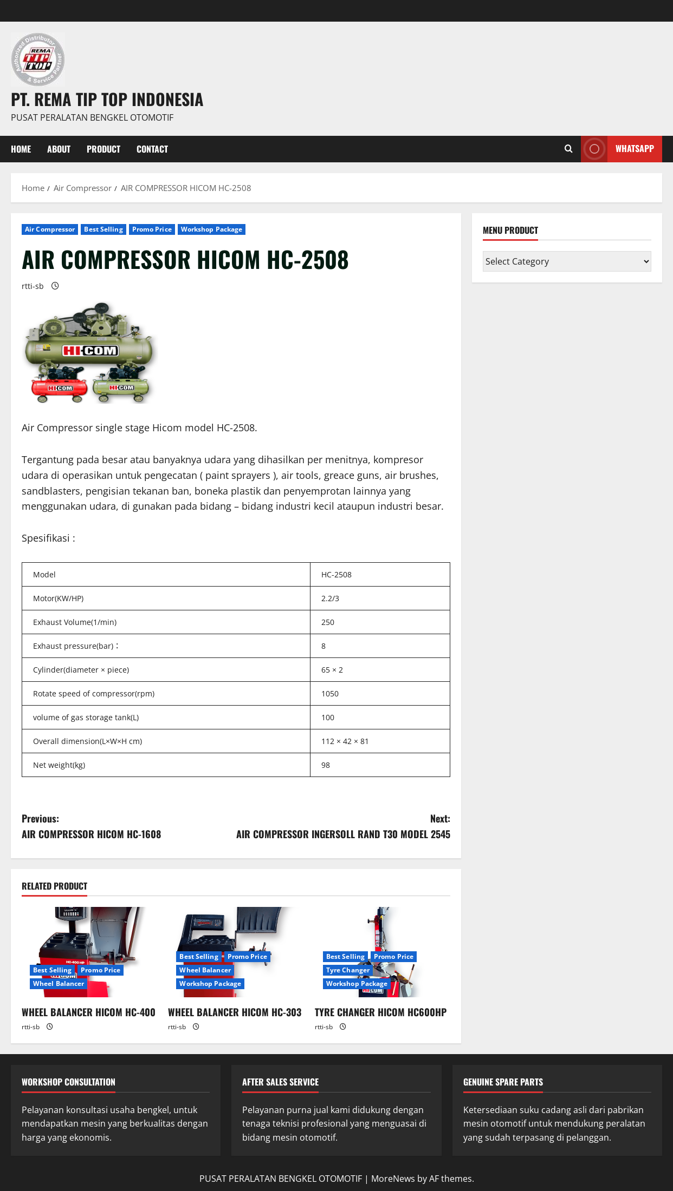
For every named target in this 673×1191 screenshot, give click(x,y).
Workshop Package (212, 229)
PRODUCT (103, 148)
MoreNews (393, 1179)
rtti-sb (33, 286)
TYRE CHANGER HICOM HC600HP (380, 1012)
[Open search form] (569, 149)
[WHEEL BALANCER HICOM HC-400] (89, 952)
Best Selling (103, 229)
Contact (152, 148)
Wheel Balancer (58, 983)
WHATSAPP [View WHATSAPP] (617, 149)
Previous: (129, 826)
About (58, 148)
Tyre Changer (348, 970)
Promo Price (152, 229)
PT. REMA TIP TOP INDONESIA (107, 99)
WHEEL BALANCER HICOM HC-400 (89, 1012)
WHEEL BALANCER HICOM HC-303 (234, 1012)
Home (21, 148)
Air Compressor (50, 229)
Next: (343, 826)
